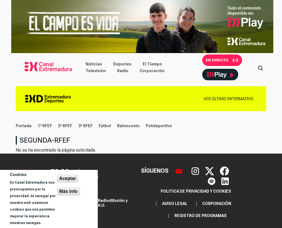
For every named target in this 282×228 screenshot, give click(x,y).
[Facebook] (224, 170)
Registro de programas (200, 215)
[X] (210, 170)
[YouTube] (179, 170)
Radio (122, 71)
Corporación (152, 71)
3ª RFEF (85, 126)
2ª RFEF (65, 126)
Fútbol (105, 126)
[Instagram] (196, 170)
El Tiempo (152, 64)
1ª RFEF (45, 126)
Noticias (94, 64)
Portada (23, 126)
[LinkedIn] (225, 180)
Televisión (96, 71)
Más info (68, 191)
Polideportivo (159, 126)
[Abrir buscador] (260, 67)
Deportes (122, 64)
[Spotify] (212, 180)
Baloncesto (128, 126)
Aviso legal (174, 203)
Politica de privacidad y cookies (196, 191)
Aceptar (67, 178)
